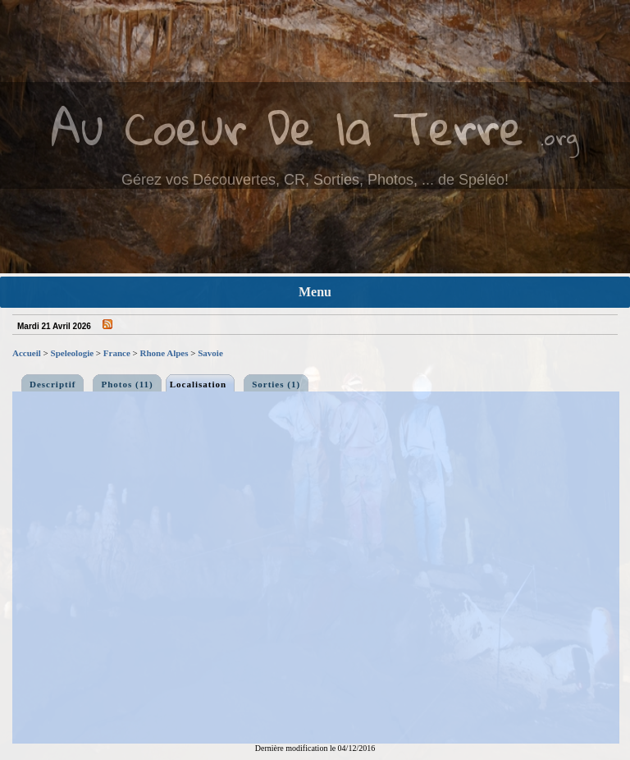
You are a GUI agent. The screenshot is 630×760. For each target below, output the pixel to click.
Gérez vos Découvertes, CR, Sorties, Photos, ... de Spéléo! (315, 180)
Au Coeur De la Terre (287, 127)
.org (559, 137)
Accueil (26, 353)
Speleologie (72, 353)
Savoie (210, 353)
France (116, 353)
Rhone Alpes (164, 353)
